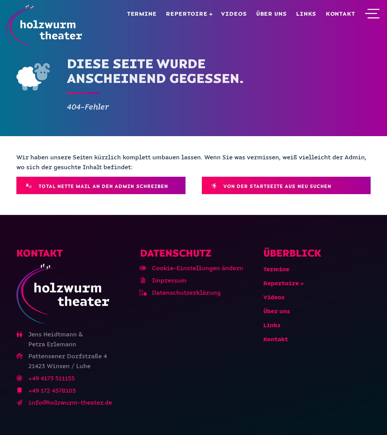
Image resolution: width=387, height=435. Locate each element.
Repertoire (187, 14)
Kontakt (340, 14)
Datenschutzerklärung (186, 293)
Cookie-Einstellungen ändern (197, 268)
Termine (142, 14)
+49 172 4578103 (52, 391)
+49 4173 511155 (51, 378)
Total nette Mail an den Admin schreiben (97, 186)
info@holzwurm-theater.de (70, 402)
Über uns (271, 14)
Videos (234, 14)
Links (306, 14)
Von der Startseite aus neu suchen (271, 186)
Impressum (169, 280)
